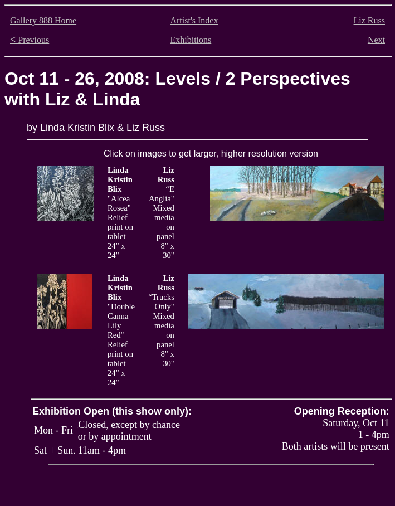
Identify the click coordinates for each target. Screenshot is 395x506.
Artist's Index (194, 20)
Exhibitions (190, 40)
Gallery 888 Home (43, 20)
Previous (29, 40)
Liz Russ (369, 20)
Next (376, 40)
